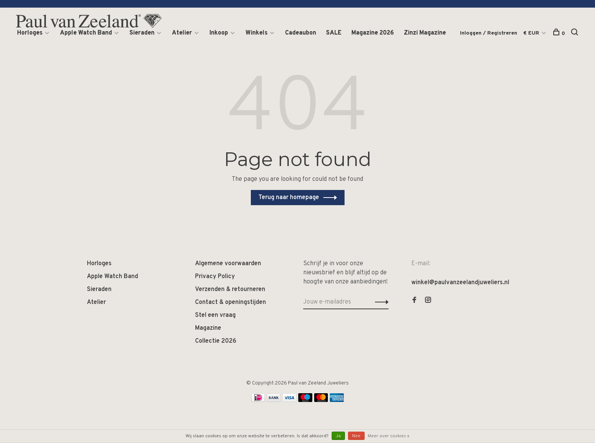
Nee (356, 436)
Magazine (208, 328)
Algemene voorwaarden (228, 263)
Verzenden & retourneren (230, 289)
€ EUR (532, 33)
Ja (338, 436)
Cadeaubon (300, 33)
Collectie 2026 (215, 341)
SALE (334, 33)
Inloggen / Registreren (488, 33)
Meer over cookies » (388, 436)
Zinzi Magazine (425, 33)
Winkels (257, 33)
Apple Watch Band (86, 33)
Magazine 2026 (372, 33)
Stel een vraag (215, 315)
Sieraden (141, 33)
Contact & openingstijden (230, 302)
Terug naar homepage (288, 197)
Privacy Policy (215, 276)
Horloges (29, 33)
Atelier (182, 33)
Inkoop (218, 33)
